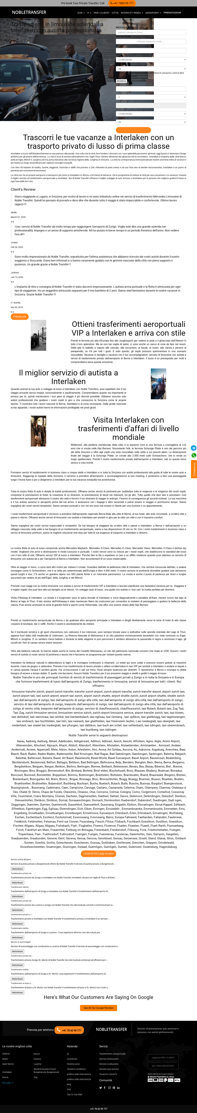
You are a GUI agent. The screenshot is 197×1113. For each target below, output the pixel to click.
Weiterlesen (17, 869)
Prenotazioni (172, 12)
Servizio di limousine (108, 1059)
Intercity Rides (132, 12)
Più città (8, 1083)
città (115, 12)
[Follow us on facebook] (106, 1088)
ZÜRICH (6, 1054)
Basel (5, 1059)
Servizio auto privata (109, 1069)
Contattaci (72, 1059)
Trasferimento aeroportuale (112, 1054)
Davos (37, 1054)
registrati (163, 1057)
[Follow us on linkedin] (119, 1088)
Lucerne (37, 1064)
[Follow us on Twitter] (101, 1088)
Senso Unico (128, 20)
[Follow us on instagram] (110, 1088)
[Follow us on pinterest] (115, 1088)
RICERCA (121, 81)
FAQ (69, 1089)
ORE (118, 54)
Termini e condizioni (76, 1069)
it (89, 12)
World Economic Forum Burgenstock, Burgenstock (46, 1070)
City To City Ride (74, 1094)
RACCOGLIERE (123, 27)
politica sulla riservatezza (79, 1074)
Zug (35, 1077)
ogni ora (126, 23)
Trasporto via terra (108, 1074)
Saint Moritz (8, 1064)
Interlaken (7, 1072)
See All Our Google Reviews (98, 1007)
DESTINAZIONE (123, 36)
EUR (81, 12)
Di (68, 1054)
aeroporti (153, 12)
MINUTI (119, 64)
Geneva (37, 1059)
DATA (118, 45)
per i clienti (101, 12)
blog (69, 1084)
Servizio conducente (108, 1064)
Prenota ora (19, 316)
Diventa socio (73, 1064)
